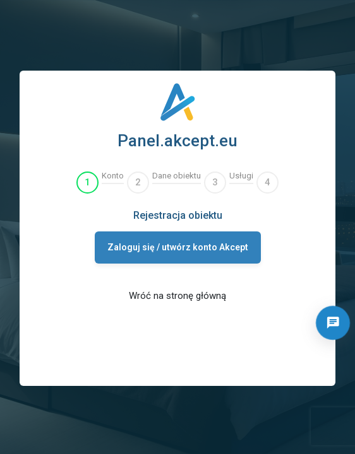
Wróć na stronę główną (177, 295)
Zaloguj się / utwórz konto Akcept (177, 247)
